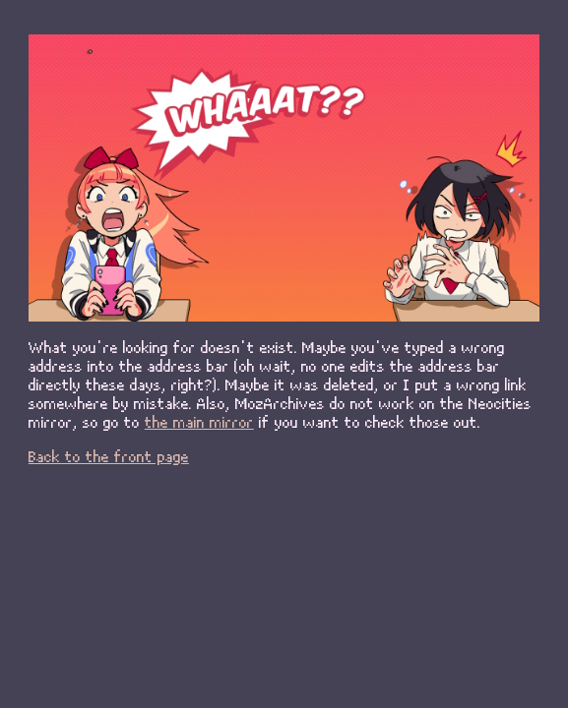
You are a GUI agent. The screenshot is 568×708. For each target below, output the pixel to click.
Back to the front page (109, 455)
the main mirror (199, 421)
